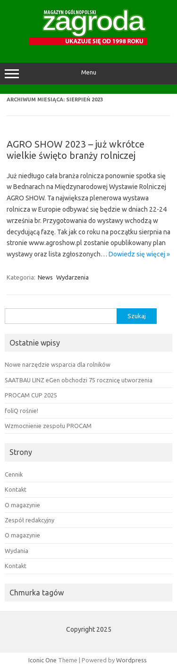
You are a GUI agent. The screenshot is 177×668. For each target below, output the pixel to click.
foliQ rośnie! (21, 410)
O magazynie (22, 505)
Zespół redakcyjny (29, 520)
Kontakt (15, 489)
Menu (88, 73)
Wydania (16, 550)
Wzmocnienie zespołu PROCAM (48, 425)
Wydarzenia (72, 277)
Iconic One (42, 660)
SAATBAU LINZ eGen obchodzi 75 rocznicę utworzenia (78, 380)
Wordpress (131, 660)
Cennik (14, 474)
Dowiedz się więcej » (139, 254)
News (45, 277)
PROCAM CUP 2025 (31, 395)
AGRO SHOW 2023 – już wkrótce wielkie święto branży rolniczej (75, 150)
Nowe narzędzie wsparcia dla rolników (57, 364)
